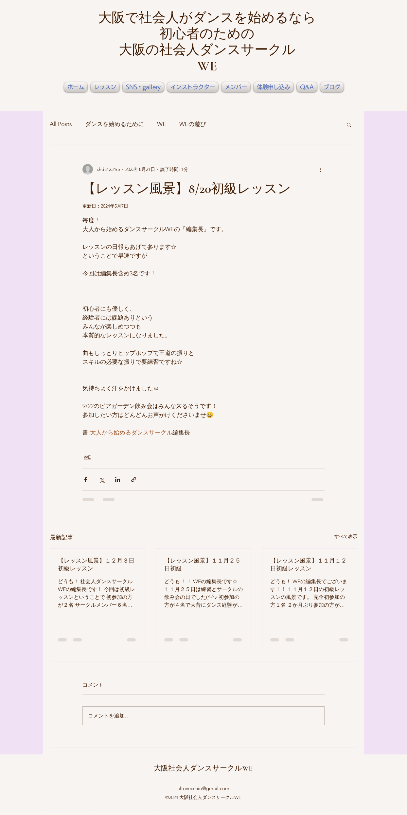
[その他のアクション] (321, 169)
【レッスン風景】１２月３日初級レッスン (96, 564)
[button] (349, 124)
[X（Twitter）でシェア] (101, 479)
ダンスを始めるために (114, 124)
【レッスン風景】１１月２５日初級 (202, 564)
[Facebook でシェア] (85, 479)
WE (161, 124)
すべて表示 (345, 536)
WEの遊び (192, 124)
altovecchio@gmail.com (203, 788)
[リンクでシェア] (134, 479)
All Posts (61, 124)
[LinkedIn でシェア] (118, 479)
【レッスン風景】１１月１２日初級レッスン (308, 564)
